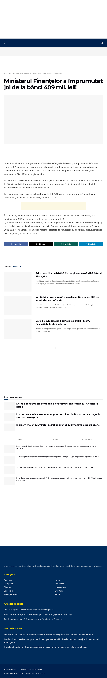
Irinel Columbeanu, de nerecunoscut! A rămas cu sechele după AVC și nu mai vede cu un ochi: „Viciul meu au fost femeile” (59, 479)
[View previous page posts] (51, 348)
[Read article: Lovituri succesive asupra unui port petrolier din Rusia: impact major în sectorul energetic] (9, 417)
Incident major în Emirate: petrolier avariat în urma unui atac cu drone (58, 425)
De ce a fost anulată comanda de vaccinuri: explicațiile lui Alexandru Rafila (57, 405)
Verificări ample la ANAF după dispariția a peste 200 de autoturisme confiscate (67, 298)
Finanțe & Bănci (11, 594)
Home (57, 580)
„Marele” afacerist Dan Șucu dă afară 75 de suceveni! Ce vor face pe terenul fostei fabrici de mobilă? (55, 467)
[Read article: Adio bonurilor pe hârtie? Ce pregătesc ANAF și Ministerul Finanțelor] (17, 282)
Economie (8, 591)
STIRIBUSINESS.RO (17, 674)
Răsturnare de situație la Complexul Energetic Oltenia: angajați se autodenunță (38, 614)
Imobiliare (59, 584)
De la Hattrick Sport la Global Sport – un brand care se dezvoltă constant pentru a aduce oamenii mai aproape (56, 447)
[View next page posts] (56, 348)
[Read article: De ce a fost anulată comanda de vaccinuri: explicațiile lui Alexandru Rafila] (9, 406)
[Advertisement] (53, 19)
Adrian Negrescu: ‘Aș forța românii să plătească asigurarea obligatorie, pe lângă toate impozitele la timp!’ (57, 457)
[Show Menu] (4, 43)
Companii (8, 584)
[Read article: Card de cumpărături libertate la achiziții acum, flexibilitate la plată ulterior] (17, 329)
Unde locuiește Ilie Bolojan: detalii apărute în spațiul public (28, 610)
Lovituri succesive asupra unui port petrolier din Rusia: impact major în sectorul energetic (58, 416)
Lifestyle (59, 591)
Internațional (61, 587)
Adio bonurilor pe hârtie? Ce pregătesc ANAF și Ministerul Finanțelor (69, 275)
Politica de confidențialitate (31, 670)
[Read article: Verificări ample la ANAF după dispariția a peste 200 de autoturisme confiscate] (17, 305)
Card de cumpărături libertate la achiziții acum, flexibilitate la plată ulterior (63, 322)
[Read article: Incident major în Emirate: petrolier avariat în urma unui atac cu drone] (9, 427)
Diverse (7, 587)
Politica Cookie (10, 670)
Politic (58, 594)
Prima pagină (9, 73)
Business (8, 580)
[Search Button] (102, 43)
